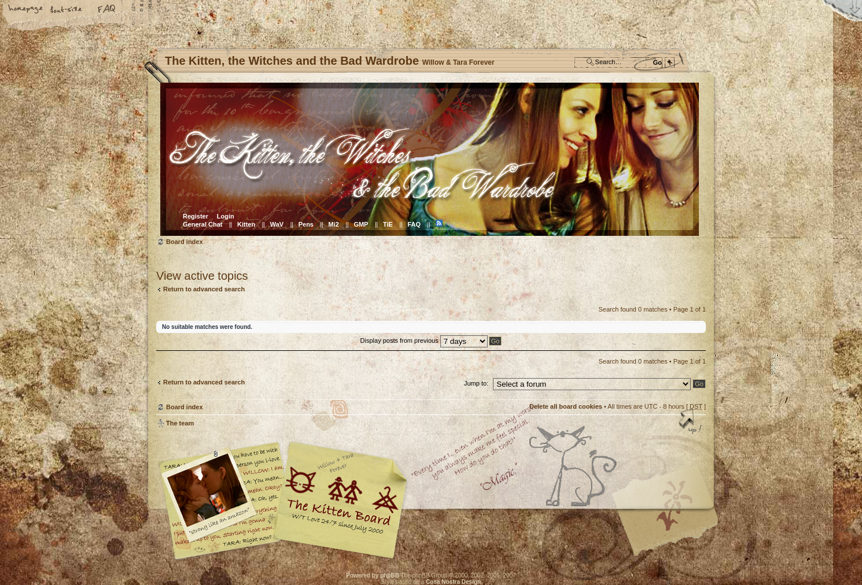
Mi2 (334, 224)
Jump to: (476, 383)
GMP (360, 224)
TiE (388, 224)
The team (180, 423)
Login (225, 216)
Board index (429, 159)
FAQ (107, 10)
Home (26, 10)
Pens (306, 224)
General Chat (202, 224)
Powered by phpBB (372, 575)
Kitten (246, 224)
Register (195, 216)
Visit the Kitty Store (671, 526)
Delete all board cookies (565, 406)
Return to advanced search (204, 289)
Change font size (66, 10)
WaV (276, 224)
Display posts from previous (424, 340)
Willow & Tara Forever (341, 496)
